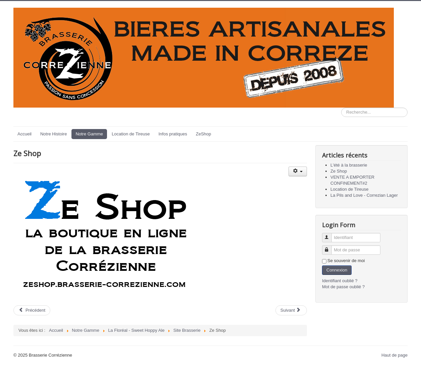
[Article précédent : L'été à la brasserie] (31, 310)
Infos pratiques (173, 133)
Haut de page (394, 355)
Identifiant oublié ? (340, 280)
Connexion (336, 269)
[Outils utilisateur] (297, 171)
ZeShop (203, 133)
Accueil (24, 133)
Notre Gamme (89, 133)
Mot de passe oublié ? (343, 286)
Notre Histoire (53, 133)
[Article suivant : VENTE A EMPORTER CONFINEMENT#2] (291, 310)
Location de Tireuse (131, 133)
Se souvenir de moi (346, 260)
